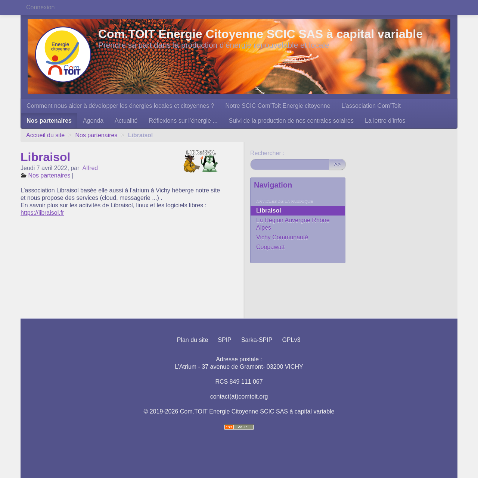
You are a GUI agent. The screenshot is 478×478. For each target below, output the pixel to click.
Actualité (126, 120)
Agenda (93, 120)
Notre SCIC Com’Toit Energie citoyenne (278, 106)
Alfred (90, 168)
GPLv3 (291, 340)
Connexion (40, 7)
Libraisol (268, 210)
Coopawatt (270, 247)
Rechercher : (267, 153)
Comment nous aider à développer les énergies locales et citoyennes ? (120, 106)
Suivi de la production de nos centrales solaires (291, 120)
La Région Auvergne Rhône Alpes (293, 224)
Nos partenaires (49, 120)
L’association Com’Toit (371, 106)
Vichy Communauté (282, 237)
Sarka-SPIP (257, 340)
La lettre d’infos (385, 120)
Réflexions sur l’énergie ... (183, 120)
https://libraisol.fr (42, 213)
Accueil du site (45, 135)
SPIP (224, 340)
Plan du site (192, 340)
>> (337, 164)
